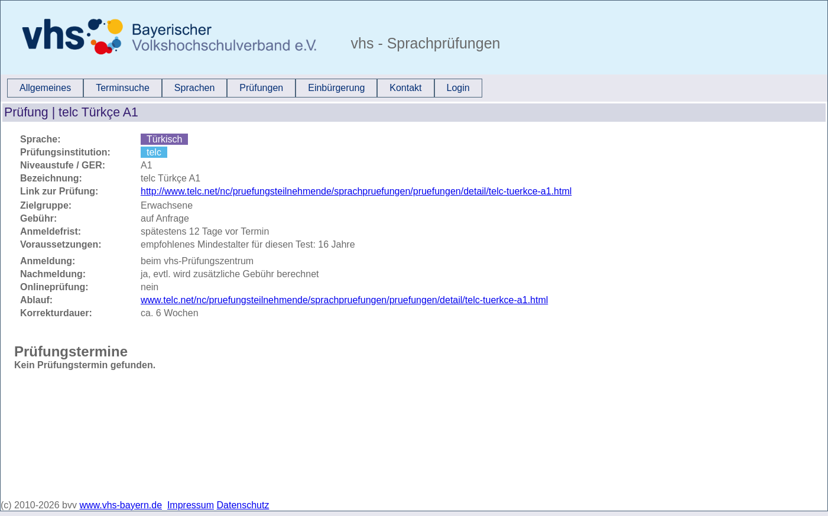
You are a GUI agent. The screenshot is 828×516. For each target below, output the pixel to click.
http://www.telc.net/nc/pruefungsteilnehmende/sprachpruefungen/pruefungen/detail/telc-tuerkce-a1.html (356, 191)
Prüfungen (261, 88)
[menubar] (244, 88)
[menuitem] (45, 88)
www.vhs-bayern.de (120, 505)
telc (154, 152)
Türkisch (164, 139)
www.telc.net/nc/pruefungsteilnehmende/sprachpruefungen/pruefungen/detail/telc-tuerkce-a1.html (344, 300)
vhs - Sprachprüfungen (424, 43)
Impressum (190, 505)
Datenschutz (243, 505)
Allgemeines (45, 88)
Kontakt (405, 88)
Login (458, 88)
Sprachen (194, 88)
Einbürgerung (336, 88)
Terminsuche (123, 88)
